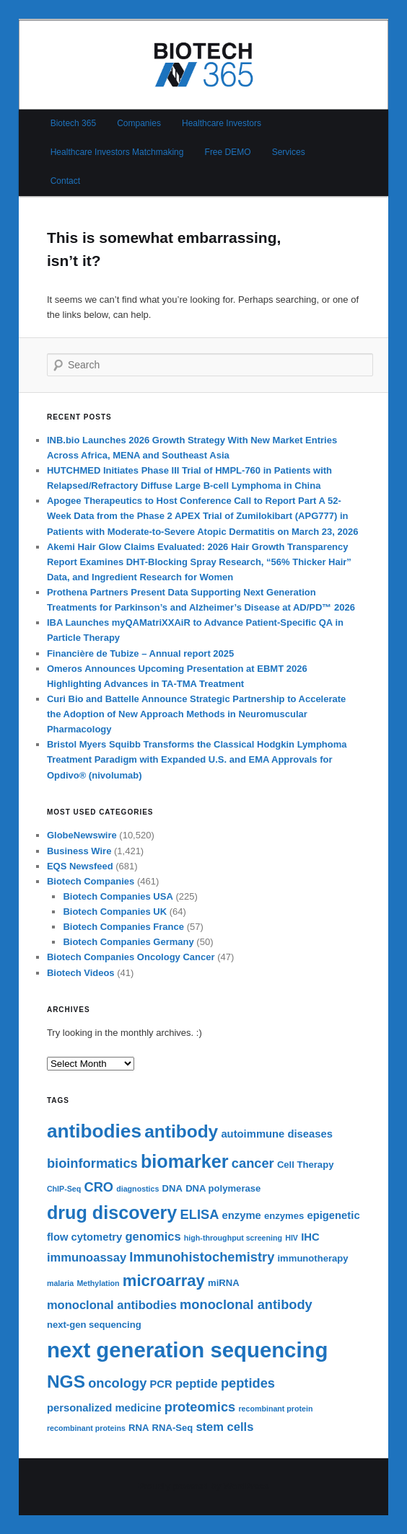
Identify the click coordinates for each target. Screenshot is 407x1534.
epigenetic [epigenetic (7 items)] (333, 1215)
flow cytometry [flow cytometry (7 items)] (84, 1237)
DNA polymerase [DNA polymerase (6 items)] (223, 1188)
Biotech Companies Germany (128, 941)
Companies (139, 123)
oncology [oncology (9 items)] (117, 1383)
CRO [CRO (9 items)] (98, 1186)
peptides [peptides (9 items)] (248, 1383)
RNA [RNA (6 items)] (138, 1427)
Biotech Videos (81, 972)
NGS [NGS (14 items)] (66, 1381)
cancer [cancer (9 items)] (253, 1163)
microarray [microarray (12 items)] (164, 1281)
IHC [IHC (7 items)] (310, 1237)
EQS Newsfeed (80, 866)
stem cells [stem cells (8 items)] (224, 1427)
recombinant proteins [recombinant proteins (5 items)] (86, 1428)
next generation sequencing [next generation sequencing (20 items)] (187, 1350)
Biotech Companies (90, 881)
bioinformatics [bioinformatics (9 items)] (92, 1163)
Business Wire (79, 851)
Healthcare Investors (221, 123)
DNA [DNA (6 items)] (172, 1188)
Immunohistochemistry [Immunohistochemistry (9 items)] (201, 1256)
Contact (65, 181)
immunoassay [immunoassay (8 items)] (86, 1257)
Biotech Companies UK (115, 911)
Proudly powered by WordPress (203, 1486)
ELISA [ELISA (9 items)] (199, 1214)
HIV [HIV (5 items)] (291, 1237)
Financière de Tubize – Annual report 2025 (140, 653)
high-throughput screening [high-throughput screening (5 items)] (233, 1237)
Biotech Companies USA (117, 896)
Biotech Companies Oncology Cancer (131, 957)
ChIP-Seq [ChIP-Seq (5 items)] (64, 1188)
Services (288, 152)
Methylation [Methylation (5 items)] (97, 1283)
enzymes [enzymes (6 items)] (284, 1215)
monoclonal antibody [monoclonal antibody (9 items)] (246, 1304)
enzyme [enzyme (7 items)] (241, 1215)
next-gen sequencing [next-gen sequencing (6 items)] (94, 1324)
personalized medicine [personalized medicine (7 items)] (104, 1408)
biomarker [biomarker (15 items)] (185, 1161)
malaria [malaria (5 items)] (60, 1283)
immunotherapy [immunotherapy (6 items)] (312, 1258)
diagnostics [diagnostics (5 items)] (137, 1188)
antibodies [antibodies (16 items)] (94, 1131)
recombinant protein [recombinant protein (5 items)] (275, 1408)
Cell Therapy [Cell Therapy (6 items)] (305, 1164)
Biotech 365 (73, 123)
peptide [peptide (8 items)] (196, 1384)
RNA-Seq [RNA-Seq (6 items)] (172, 1427)
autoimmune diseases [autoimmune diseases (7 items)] (277, 1134)
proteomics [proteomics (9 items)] (200, 1406)
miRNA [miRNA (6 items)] (224, 1282)
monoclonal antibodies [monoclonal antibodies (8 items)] (112, 1305)
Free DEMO (228, 152)
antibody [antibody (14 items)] (181, 1131)
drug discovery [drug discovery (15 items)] (112, 1212)
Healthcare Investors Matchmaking (117, 152)
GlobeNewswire (82, 835)
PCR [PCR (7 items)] (161, 1384)
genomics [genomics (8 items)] (153, 1236)
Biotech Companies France (123, 926)
